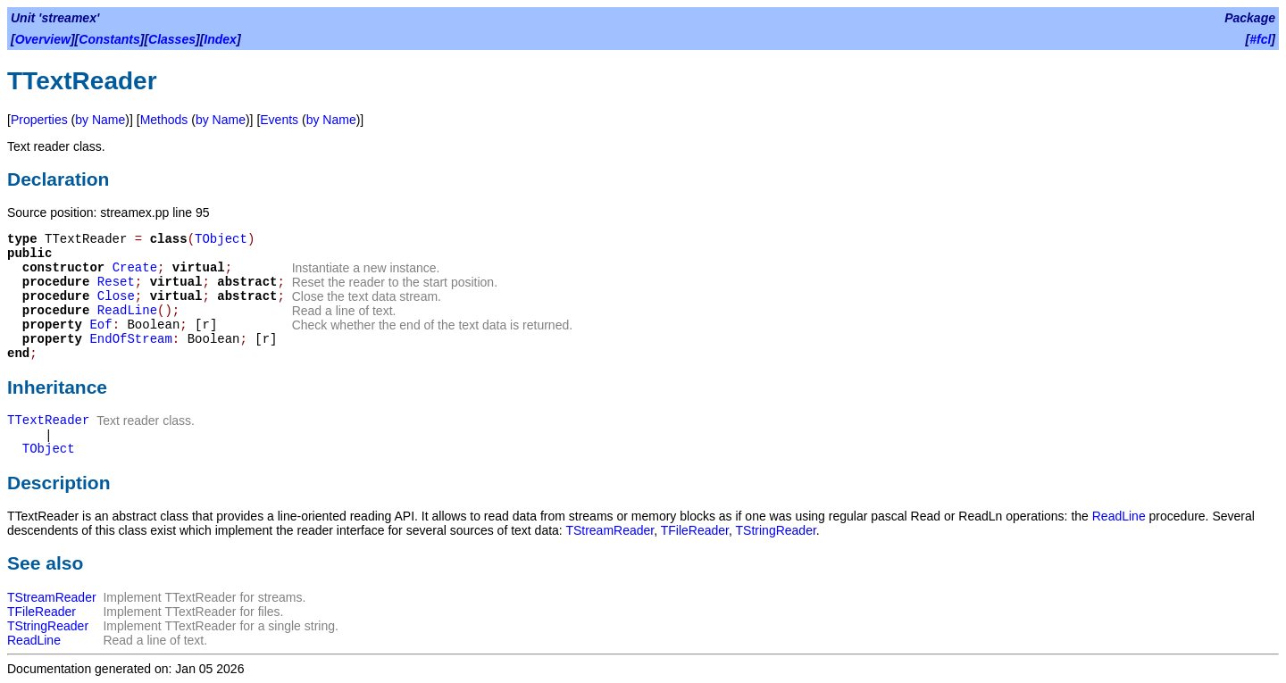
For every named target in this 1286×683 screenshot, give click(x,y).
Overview (43, 39)
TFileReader (695, 530)
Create (135, 268)
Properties (39, 119)
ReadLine (127, 311)
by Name (100, 119)
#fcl (1260, 39)
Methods (164, 119)
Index (220, 39)
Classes (172, 39)
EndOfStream (130, 339)
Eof (100, 325)
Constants (109, 39)
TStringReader (776, 530)
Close (116, 296)
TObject (221, 239)
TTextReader (48, 420)
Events (279, 119)
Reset (116, 282)
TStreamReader (609, 530)
